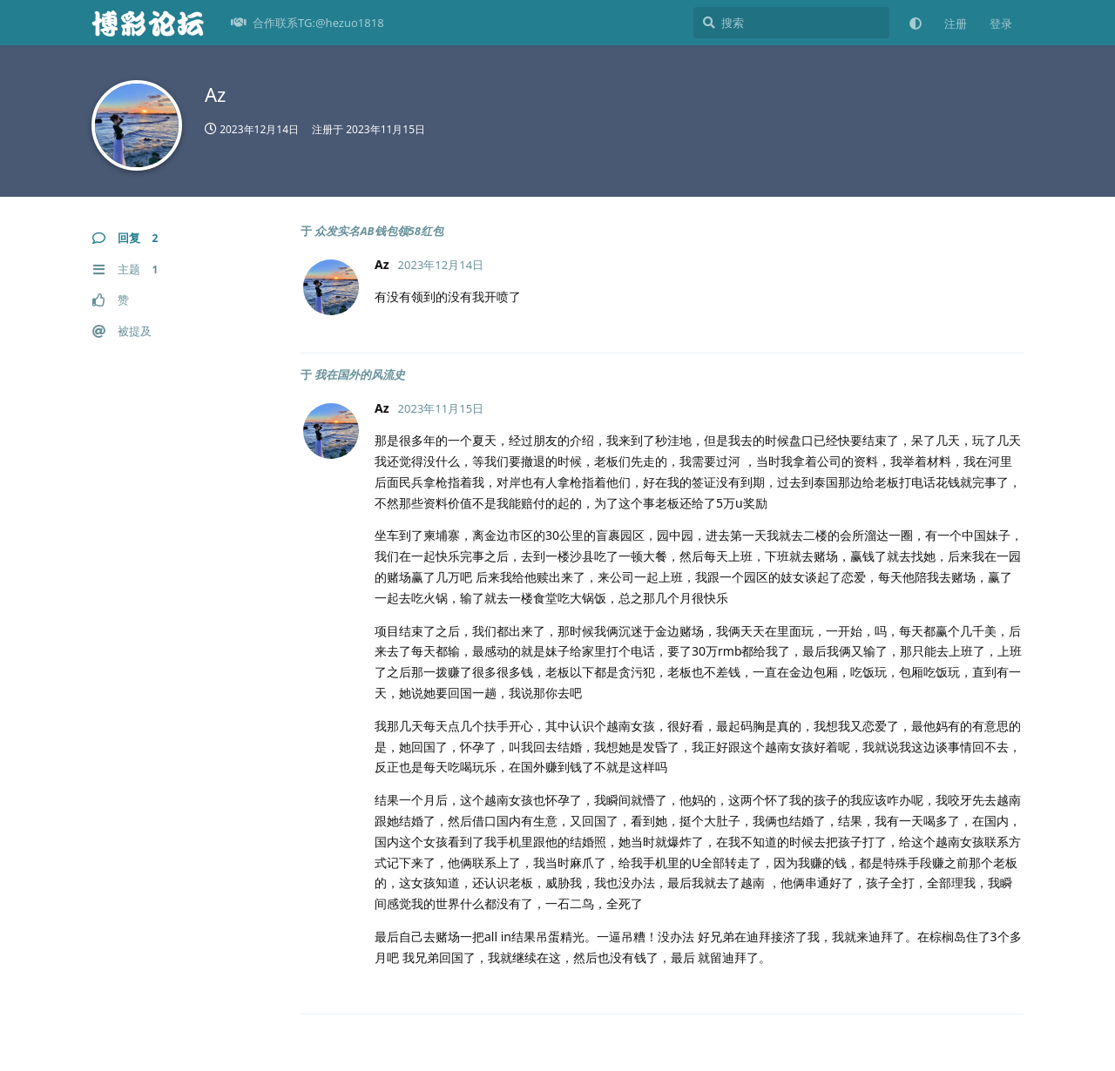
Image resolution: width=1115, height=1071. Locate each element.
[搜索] (791, 22)
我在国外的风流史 (359, 374)
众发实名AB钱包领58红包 (378, 231)
